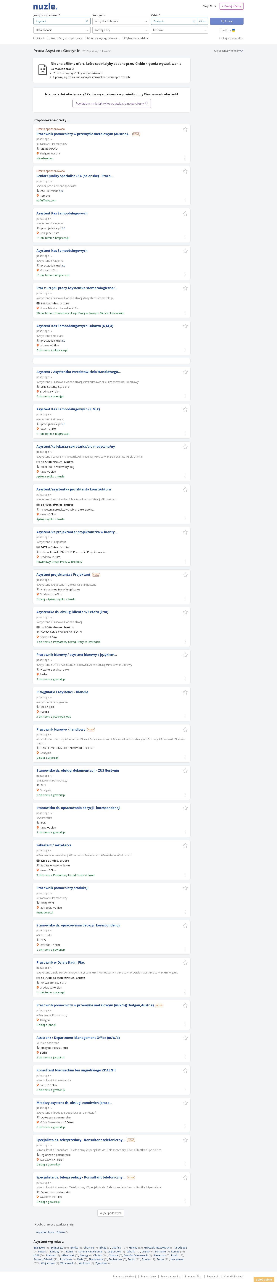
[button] (185, 129)
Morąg (84, 1255)
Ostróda (45, 945)
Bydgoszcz (56, 1247)
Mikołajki (45, 270)
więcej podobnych (111, 1213)
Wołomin (84, 1263)
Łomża (175, 1251)
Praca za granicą (171, 1276)
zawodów (238, 38)
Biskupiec (45, 233)
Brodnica (45, 391)
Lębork (130, 1251)
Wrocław (45, 1197)
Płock (174, 1255)
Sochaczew (115, 1259)
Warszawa (46, 1159)
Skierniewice (96, 1259)
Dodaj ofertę (231, 6)
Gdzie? (155, 15)
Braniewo (39, 1247)
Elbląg (102, 1247)
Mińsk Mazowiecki (51, 1122)
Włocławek (67, 1263)
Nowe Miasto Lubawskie (55, 308)
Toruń (160, 1259)
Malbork (51, 1255)
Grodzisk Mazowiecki (157, 1247)
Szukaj (228, 21)
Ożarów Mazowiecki (136, 1255)
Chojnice (88, 1247)
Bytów (74, 1247)
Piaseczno (159, 1255)
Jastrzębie (46, 907)
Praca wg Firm (193, 1276)
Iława (43, 429)
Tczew (146, 1259)
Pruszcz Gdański (43, 1259)
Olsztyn (97, 1255)
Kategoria (98, 15)
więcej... (41, 743)
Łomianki (160, 1251)
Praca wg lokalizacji (124, 1276)
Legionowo (114, 1251)
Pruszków (66, 1259)
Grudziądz (46, 594)
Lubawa (44, 345)
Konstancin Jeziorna (90, 1251)
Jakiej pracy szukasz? (46, 15)
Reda (80, 1259)
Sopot (131, 1259)
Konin (69, 1251)
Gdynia (133, 1247)
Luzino (146, 1251)
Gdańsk (116, 1247)
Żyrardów (101, 1263)
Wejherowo (48, 1263)
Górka (43, 637)
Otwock (113, 1255)
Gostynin (45, 753)
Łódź (43, 1085)
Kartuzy (54, 1251)
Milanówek (67, 1255)
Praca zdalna (148, 1276)
